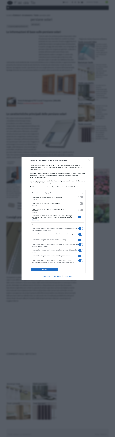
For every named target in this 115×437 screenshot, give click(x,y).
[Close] (90, 161)
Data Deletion (47, 276)
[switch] (80, 197)
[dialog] (57, 218)
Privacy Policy (68, 276)
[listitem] (57, 193)
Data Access (57, 276)
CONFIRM (44, 269)
